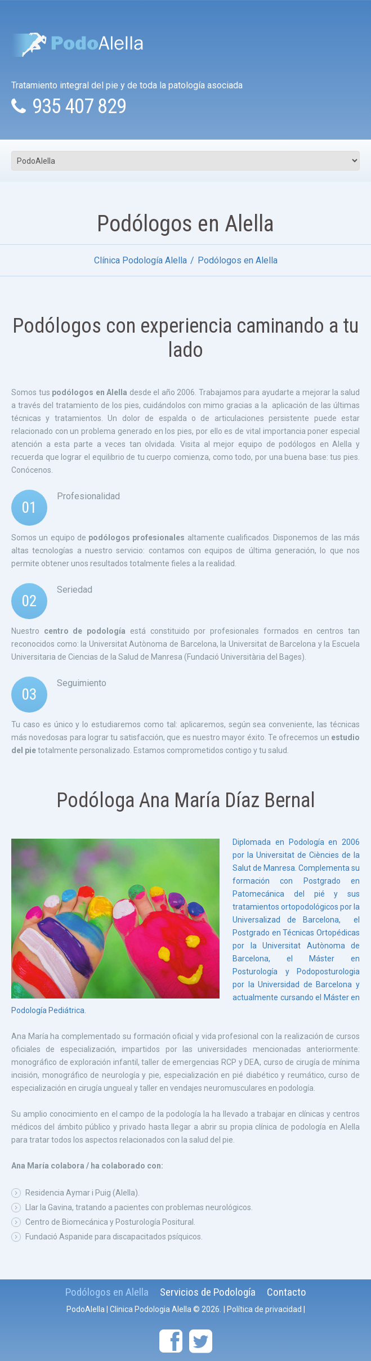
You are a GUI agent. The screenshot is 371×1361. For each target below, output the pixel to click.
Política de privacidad (264, 1309)
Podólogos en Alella (107, 1292)
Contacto (286, 1292)
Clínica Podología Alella (140, 260)
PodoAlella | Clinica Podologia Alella (128, 1309)
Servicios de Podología (208, 1292)
